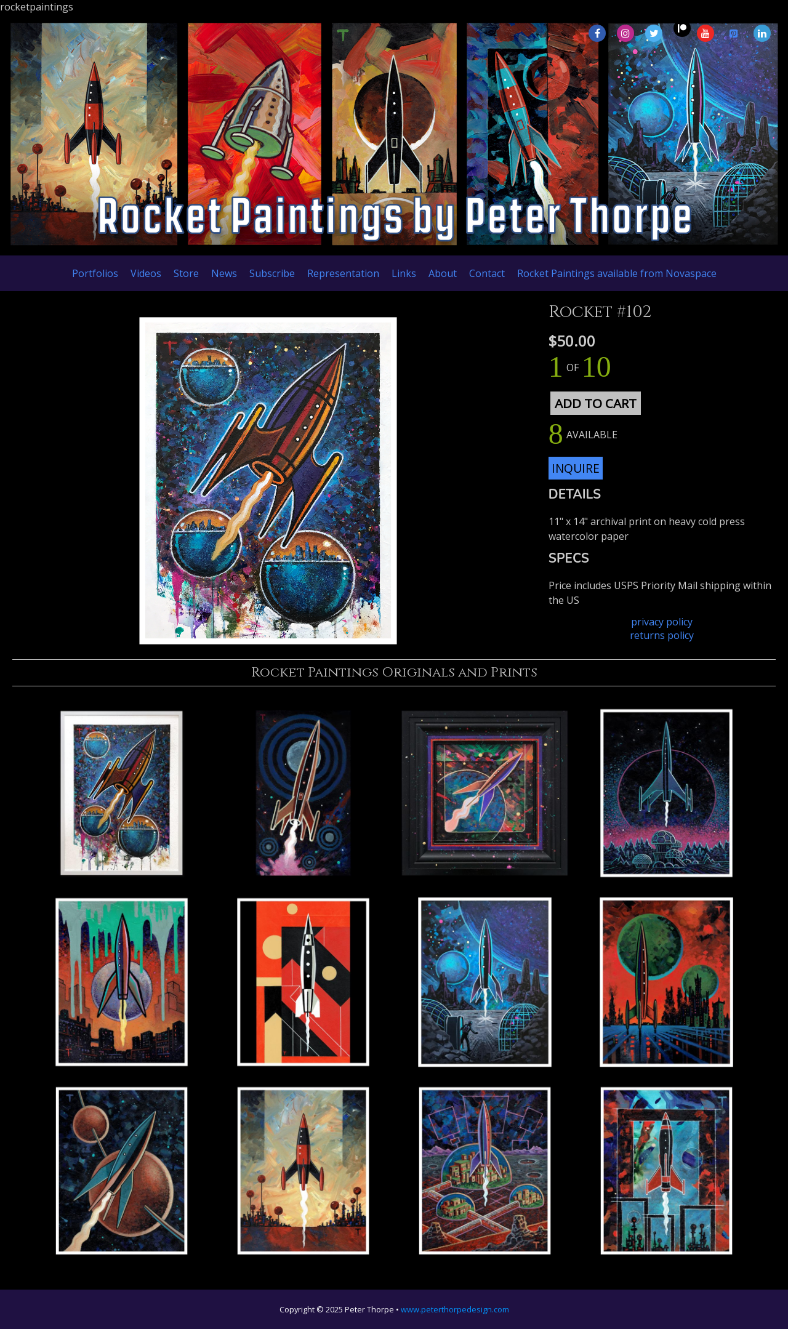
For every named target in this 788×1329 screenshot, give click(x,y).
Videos (146, 273)
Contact (487, 273)
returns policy (662, 635)
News (224, 273)
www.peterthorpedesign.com (455, 1309)
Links (404, 273)
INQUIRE (576, 468)
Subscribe (272, 273)
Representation (343, 273)
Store (186, 273)
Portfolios (95, 273)
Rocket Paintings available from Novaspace (617, 273)
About (442, 273)
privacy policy (662, 621)
